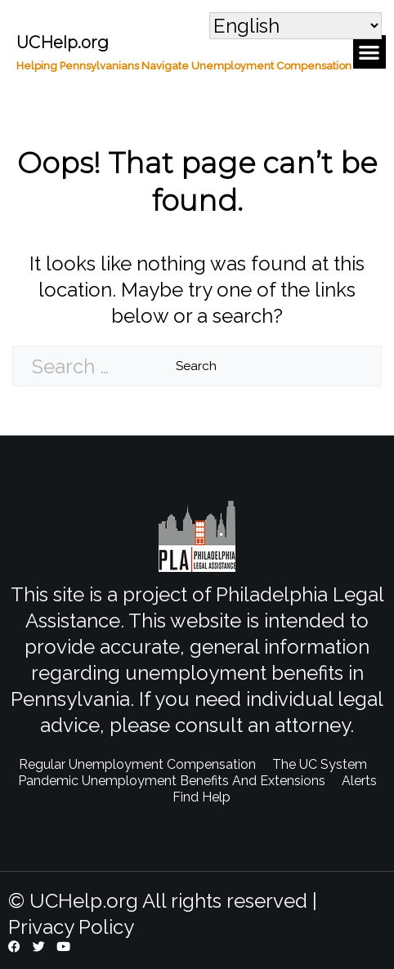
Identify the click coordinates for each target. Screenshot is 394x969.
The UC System (319, 764)
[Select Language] (295, 25)
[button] (370, 52)
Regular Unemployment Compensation (137, 764)
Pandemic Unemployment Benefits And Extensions (171, 780)
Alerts (359, 780)
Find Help (201, 797)
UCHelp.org (62, 42)
